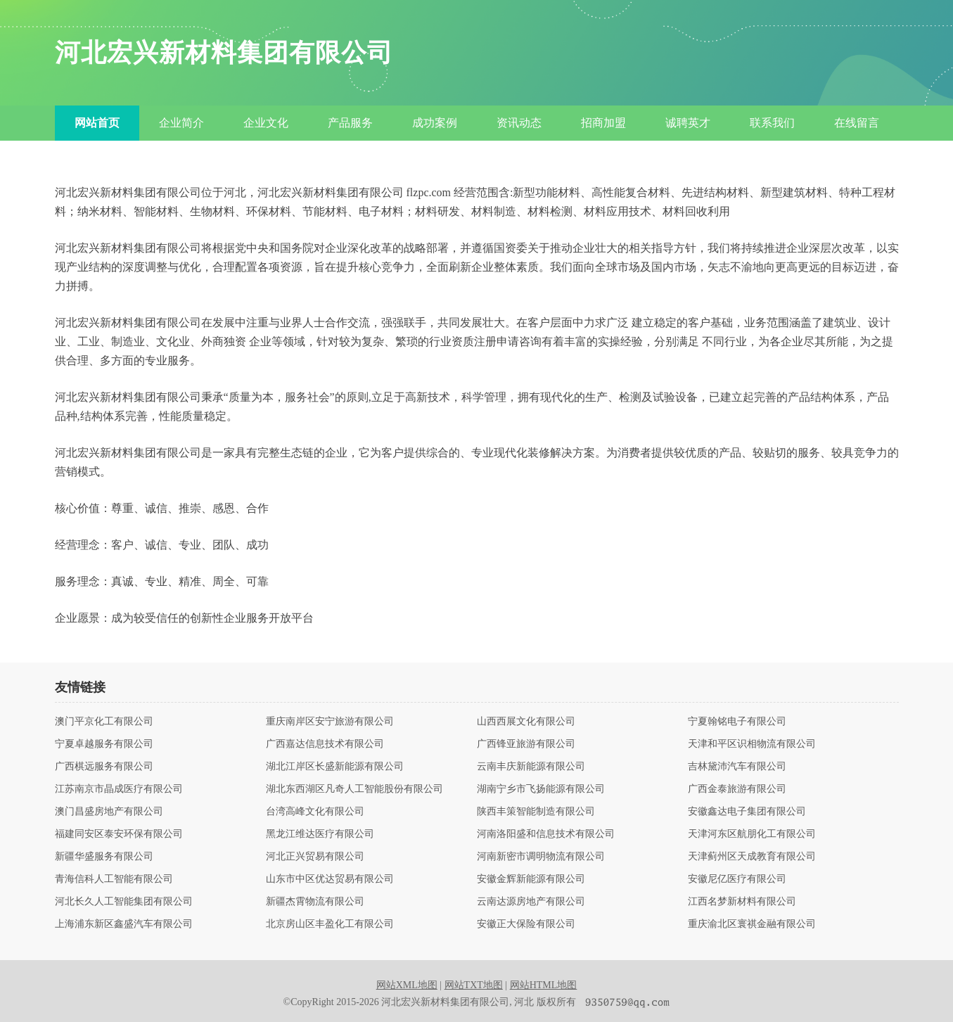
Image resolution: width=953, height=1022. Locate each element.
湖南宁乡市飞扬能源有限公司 (541, 789)
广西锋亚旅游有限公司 (526, 744)
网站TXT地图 (473, 985)
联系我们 (772, 123)
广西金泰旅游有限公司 (737, 789)
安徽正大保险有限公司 (526, 924)
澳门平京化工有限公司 (104, 722)
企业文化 (265, 123)
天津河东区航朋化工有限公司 (752, 834)
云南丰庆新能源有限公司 (531, 767)
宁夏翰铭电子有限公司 (737, 722)
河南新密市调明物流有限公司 (541, 857)
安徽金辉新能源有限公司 (531, 879)
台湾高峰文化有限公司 (315, 812)
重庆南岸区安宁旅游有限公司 (330, 722)
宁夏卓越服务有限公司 (104, 744)
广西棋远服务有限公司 (104, 767)
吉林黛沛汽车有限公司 (737, 767)
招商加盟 (603, 123)
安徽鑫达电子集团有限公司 (747, 812)
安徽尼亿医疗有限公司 (737, 879)
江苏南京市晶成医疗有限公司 (119, 789)
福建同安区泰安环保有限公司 (119, 834)
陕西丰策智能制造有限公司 (536, 812)
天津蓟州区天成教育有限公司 (752, 857)
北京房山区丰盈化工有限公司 (330, 924)
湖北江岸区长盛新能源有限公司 (335, 767)
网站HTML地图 (543, 985)
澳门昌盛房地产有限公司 (109, 812)
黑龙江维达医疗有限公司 (320, 834)
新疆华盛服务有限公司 (104, 857)
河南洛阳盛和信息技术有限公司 (546, 834)
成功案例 (434, 123)
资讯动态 (519, 123)
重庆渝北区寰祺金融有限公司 (752, 924)
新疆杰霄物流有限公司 (315, 902)
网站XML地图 (406, 985)
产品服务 (350, 123)
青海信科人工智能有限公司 (114, 879)
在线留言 (856, 123)
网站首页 (97, 123)
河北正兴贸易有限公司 (315, 857)
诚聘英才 (687, 123)
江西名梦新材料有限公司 (742, 902)
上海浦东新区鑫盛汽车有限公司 (124, 924)
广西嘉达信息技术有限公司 (325, 744)
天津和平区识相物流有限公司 (752, 744)
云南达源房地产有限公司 (531, 902)
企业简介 (181, 123)
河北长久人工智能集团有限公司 (124, 902)
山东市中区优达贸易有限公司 (330, 879)
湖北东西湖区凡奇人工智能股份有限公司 (354, 789)
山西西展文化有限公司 (526, 722)
